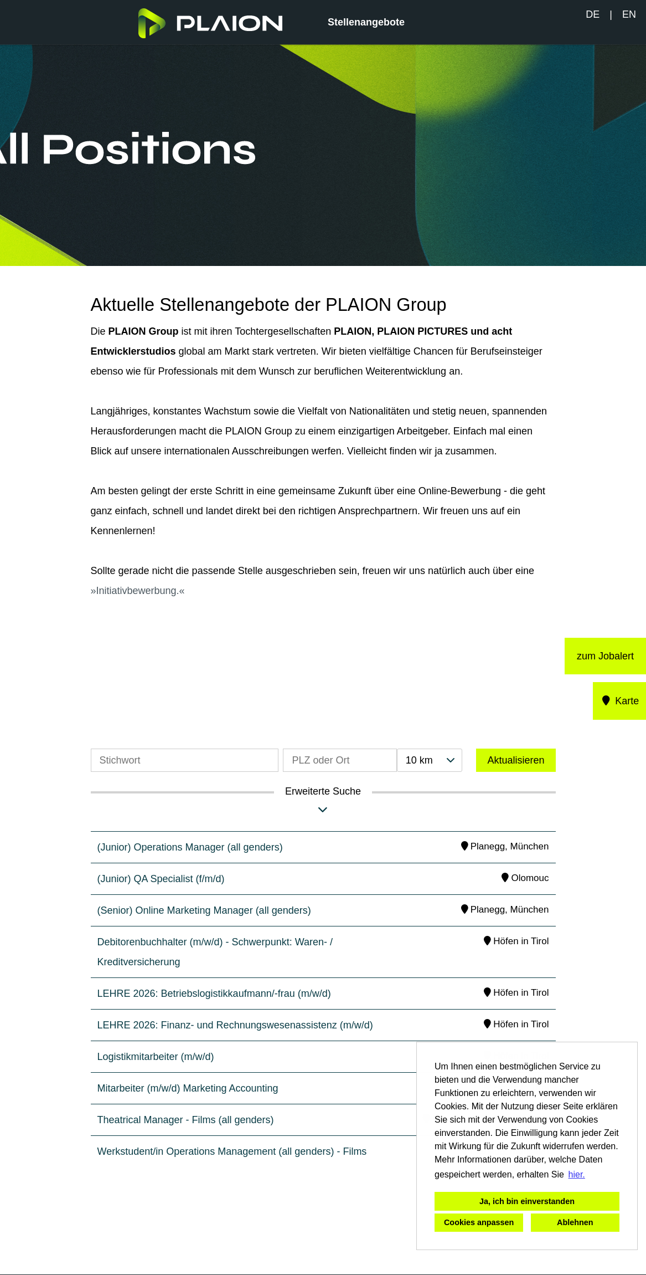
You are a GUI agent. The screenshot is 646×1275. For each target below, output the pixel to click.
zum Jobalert (605, 656)
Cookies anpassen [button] (479, 1222)
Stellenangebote (366, 22)
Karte (619, 700)
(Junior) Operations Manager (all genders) (190, 847)
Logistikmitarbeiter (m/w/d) (155, 1056)
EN (629, 14)
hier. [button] (577, 1174)
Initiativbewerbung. (137, 590)
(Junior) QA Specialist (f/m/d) (161, 878)
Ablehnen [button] (575, 1222)
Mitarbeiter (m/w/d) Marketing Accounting (187, 1088)
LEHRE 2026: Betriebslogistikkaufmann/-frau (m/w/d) (214, 993)
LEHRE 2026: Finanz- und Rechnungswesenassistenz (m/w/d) (235, 1025)
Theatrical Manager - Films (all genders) (185, 1119)
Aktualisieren (515, 760)
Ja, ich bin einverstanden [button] (527, 1201)
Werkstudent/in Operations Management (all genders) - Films (232, 1151)
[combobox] (429, 760)
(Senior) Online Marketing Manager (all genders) (204, 910)
